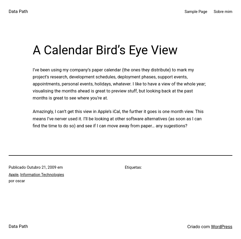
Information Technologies (42, 174)
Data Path (18, 11)
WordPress (221, 226)
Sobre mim (223, 11)
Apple (13, 174)
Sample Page (196, 11)
